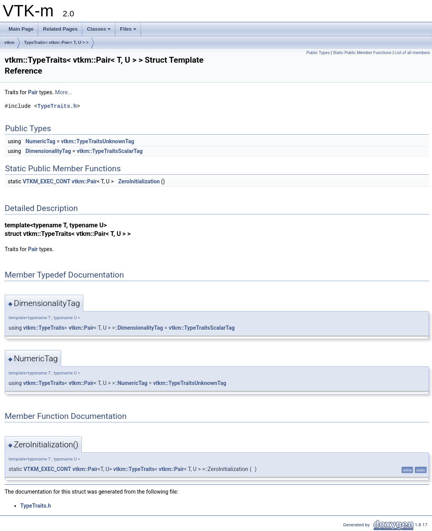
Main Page (21, 29)
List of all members (412, 52)
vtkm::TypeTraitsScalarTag (110, 151)
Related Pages (60, 29)
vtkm (9, 42)
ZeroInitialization (139, 181)
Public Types (318, 52)
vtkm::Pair (84, 181)
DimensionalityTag (48, 151)
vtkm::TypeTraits (43, 328)
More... (63, 92)
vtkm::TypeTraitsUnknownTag (97, 141)
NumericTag (40, 141)
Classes (99, 29)
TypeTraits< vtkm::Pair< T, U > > (56, 42)
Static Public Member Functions (362, 52)
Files (128, 29)
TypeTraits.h (57, 106)
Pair (33, 92)
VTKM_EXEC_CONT (46, 181)
